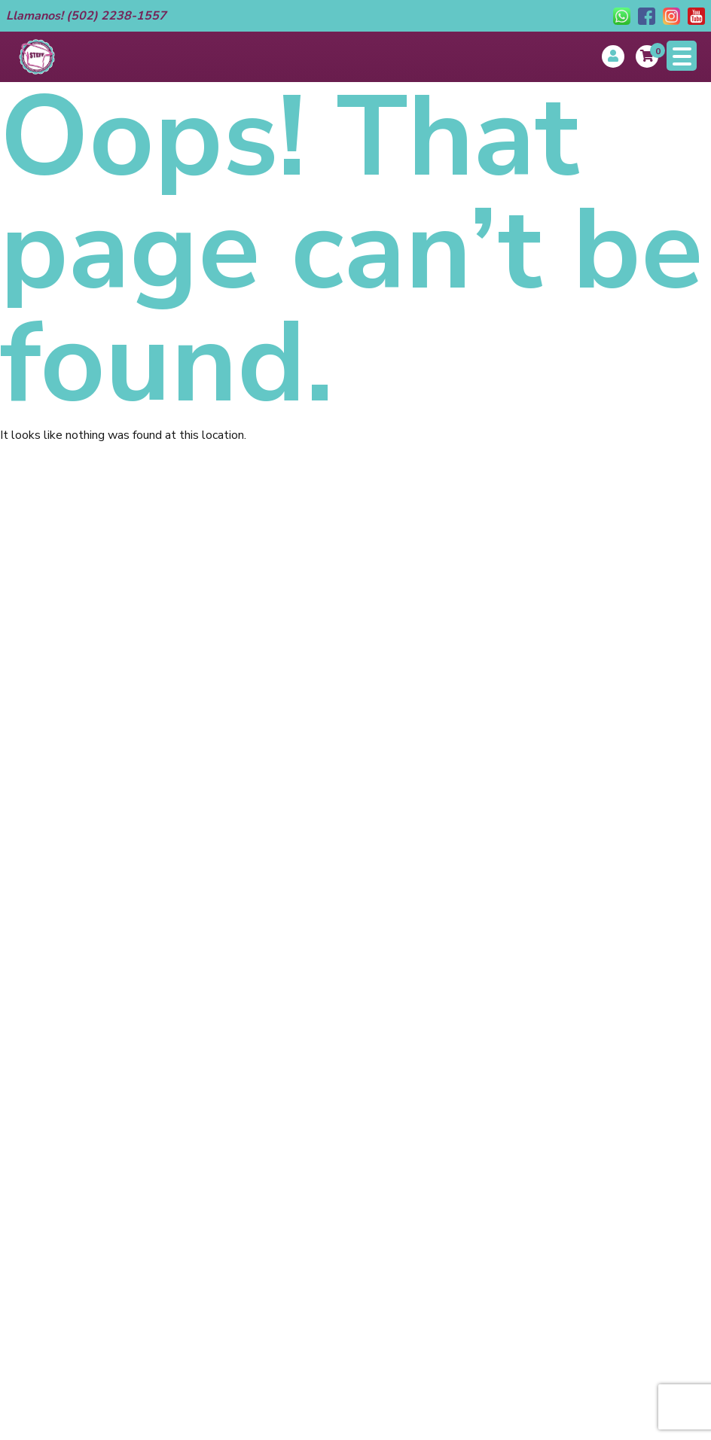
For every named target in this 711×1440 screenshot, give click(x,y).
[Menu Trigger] (682, 56)
